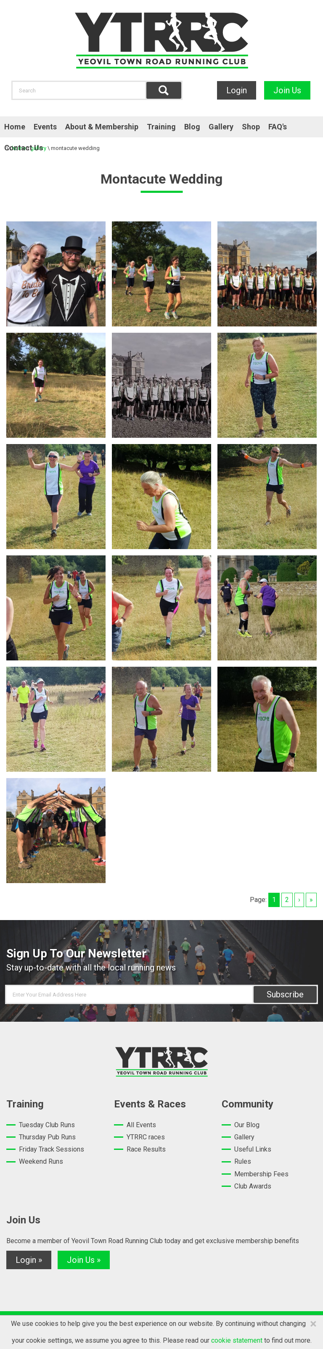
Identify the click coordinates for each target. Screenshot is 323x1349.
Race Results (146, 1149)
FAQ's (277, 126)
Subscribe (285, 994)
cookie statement (236, 1340)
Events (45, 126)
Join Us (287, 90)
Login (236, 90)
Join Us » (84, 1260)
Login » (29, 1260)
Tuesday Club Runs (47, 1125)
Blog (192, 126)
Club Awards (252, 1186)
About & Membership (101, 126)
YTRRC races (146, 1137)
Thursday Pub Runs (47, 1137)
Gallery (221, 126)
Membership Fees (261, 1174)
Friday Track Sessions (51, 1149)
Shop (251, 126)
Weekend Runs (41, 1161)
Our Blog (246, 1125)
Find (163, 90)
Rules (242, 1161)
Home (14, 126)
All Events (141, 1125)
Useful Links (252, 1149)
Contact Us (23, 147)
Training (161, 126)
